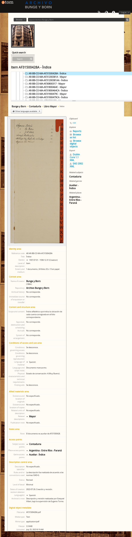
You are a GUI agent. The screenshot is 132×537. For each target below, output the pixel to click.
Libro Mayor (50, 106)
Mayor (32, 416)
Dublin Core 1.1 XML (75, 157)
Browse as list (75, 136)
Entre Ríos (46, 450)
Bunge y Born (19, 106)
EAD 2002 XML (76, 165)
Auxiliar (33, 454)
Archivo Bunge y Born (37, 288)
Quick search (19, 52)
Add (74, 123)
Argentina (34, 450)
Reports (75, 131)
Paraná (58, 450)
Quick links (113, 12)
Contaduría (35, 106)
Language (106, 12)
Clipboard (99, 12)
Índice (42, 454)
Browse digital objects (75, 143)
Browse (19, 19)
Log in (123, 12)
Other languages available (27, 111)
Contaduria (35, 444)
